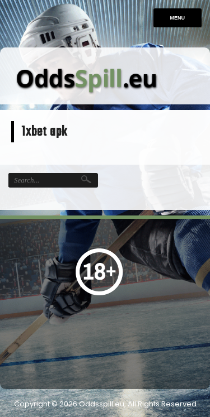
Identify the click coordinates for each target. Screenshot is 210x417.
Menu (177, 18)
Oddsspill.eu (101, 404)
